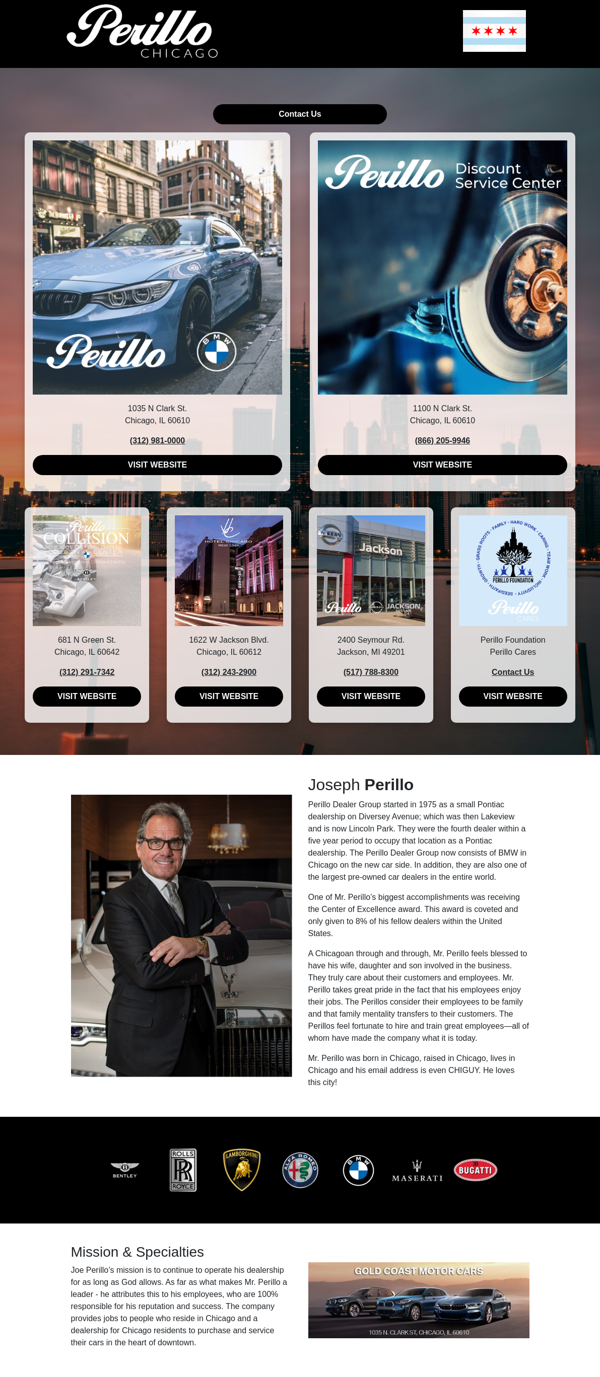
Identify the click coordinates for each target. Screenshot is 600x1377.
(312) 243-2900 (229, 672)
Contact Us (300, 114)
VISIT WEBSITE (157, 465)
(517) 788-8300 (371, 672)
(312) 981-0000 (157, 440)
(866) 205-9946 (442, 440)
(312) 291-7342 (86, 672)
